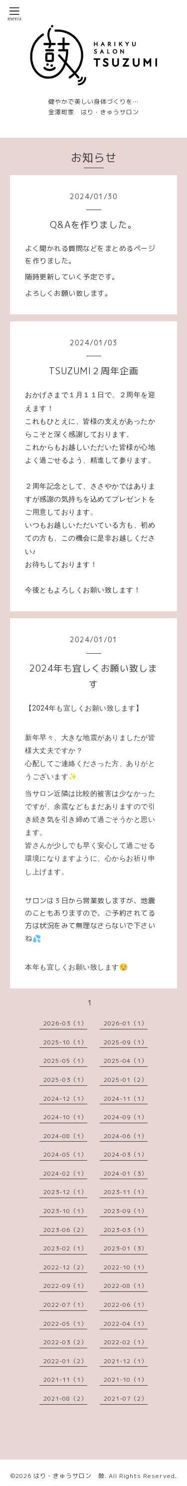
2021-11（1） (65, 1379)
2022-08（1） (126, 1285)
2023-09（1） (126, 1211)
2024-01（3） (126, 1173)
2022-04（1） (126, 1323)
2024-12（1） (65, 1098)
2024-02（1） (65, 1173)
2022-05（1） (65, 1323)
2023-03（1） (126, 1230)
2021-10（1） (126, 1379)
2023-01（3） (126, 1248)
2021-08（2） (65, 1398)
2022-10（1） (126, 1267)
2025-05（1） (65, 1060)
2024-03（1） (126, 1154)
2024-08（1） (65, 1136)
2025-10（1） (65, 1042)
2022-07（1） (65, 1304)
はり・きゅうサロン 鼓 (69, 1476)
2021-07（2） (126, 1398)
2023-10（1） (65, 1211)
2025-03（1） (65, 1079)
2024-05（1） (65, 1154)
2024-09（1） (126, 1117)
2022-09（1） (65, 1285)
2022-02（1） (126, 1342)
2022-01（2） (65, 1361)
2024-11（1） (126, 1098)
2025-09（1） (126, 1042)
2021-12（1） (126, 1361)
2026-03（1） (65, 1023)
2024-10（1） (65, 1117)
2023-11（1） (126, 1192)
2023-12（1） (65, 1192)
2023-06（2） (65, 1230)
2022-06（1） (126, 1304)
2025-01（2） (126, 1079)
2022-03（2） (65, 1342)
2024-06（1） (126, 1136)
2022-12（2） (65, 1267)
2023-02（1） (65, 1248)
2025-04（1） (126, 1060)
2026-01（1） (126, 1023)
